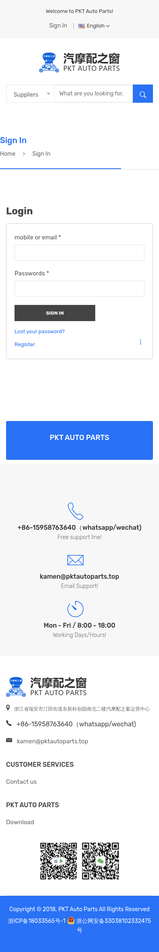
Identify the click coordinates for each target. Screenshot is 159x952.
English (94, 26)
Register (25, 344)
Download (20, 822)
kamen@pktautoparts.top (52, 741)
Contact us (21, 781)
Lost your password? (40, 331)
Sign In (58, 25)
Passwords (32, 273)
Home (7, 153)
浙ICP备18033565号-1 (36, 921)
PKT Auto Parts (32, 805)
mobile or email (38, 237)
